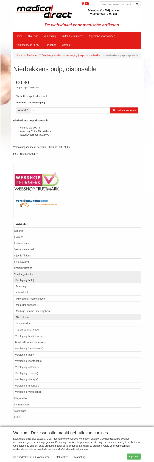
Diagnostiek (20, 398)
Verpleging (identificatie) (28, 360)
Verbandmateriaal (24, 249)
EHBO (17, 417)
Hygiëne (18, 237)
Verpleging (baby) (25, 354)
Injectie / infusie (23, 255)
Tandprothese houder (28, 329)
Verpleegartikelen (23, 274)
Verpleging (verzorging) (28, 391)
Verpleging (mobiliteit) (27, 385)
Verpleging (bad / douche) (29, 336)
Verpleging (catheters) (27, 367)
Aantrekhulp (22, 292)
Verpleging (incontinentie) (29, 348)
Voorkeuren (41, 457)
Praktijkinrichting (23, 268)
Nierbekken (22, 317)
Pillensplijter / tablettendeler (31, 298)
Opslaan (133, 456)
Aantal (22, 110)
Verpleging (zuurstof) (26, 373)
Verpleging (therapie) (26, 379)
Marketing (78, 457)
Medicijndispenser (26, 304)
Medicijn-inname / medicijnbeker (34, 311)
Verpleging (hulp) (24, 280)
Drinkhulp (21, 286)
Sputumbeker (23, 323)
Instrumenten (21, 404)
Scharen (19, 230)
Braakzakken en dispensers (30, 342)
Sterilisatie (20, 410)
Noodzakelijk (22, 457)
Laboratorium (21, 243)
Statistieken (60, 457)
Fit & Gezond (21, 261)
